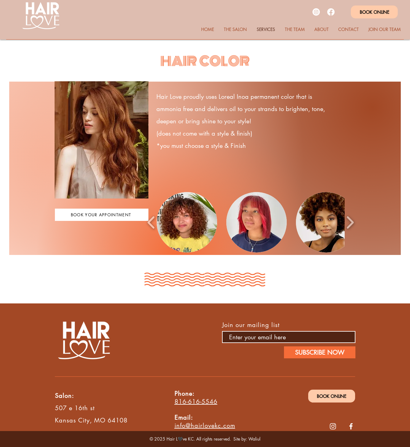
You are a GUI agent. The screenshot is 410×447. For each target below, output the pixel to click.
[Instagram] (316, 12)
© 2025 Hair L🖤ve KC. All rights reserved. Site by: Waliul (205, 439)
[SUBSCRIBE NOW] (319, 352)
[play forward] (350, 222)
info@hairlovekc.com (204, 426)
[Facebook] (331, 12)
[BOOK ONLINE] (374, 12)
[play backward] (151, 222)
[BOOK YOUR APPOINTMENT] (101, 215)
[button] (187, 222)
